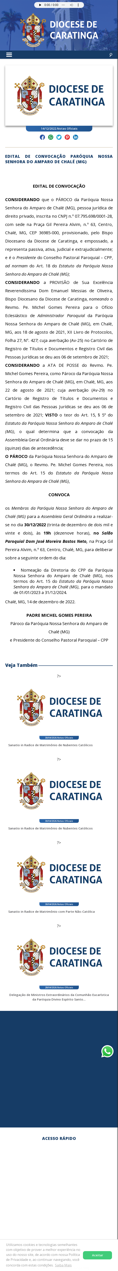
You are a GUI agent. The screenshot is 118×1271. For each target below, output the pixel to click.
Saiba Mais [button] (63, 1265)
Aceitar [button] (97, 1255)
